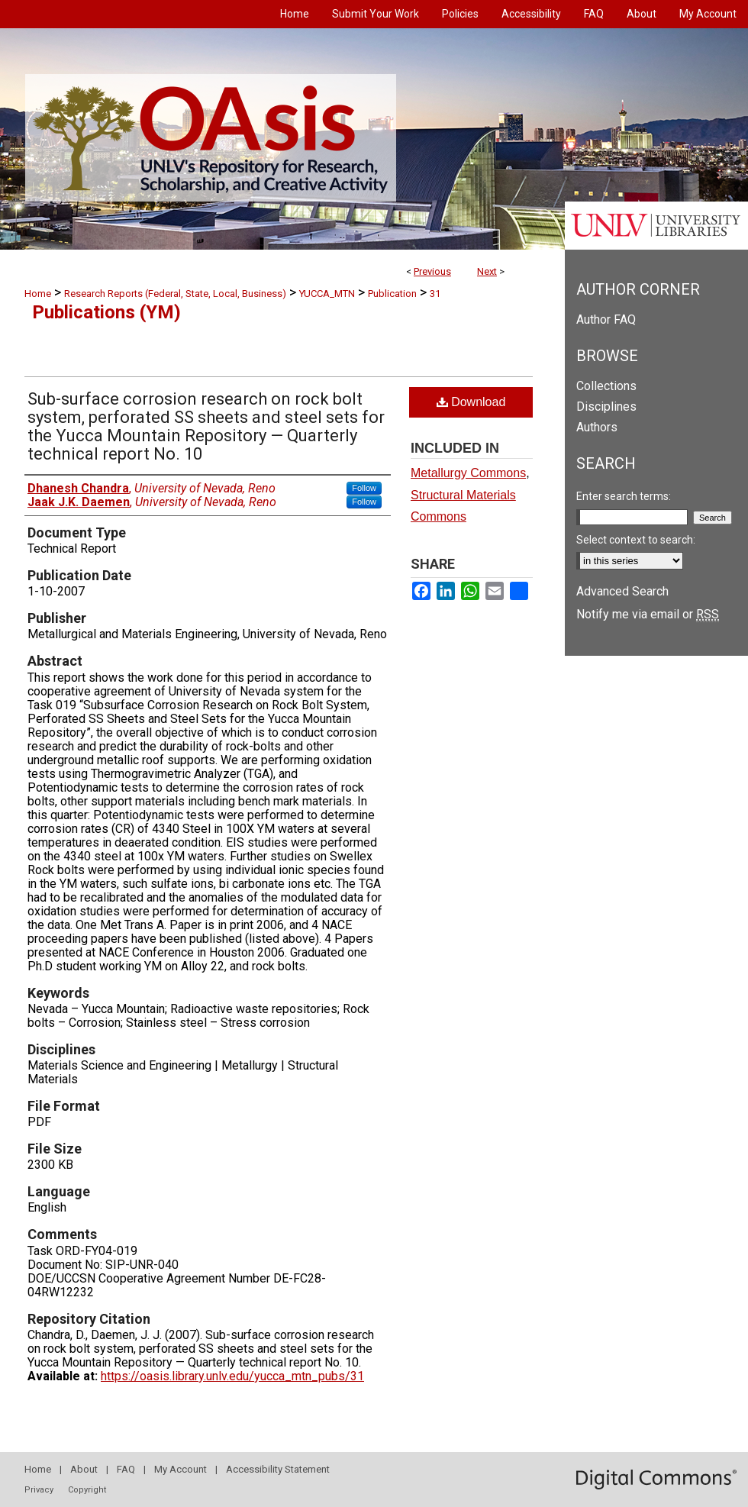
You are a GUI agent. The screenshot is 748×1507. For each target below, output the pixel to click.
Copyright (87, 1490)
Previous (432, 271)
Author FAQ (606, 319)
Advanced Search (622, 591)
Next (487, 271)
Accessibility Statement (278, 1469)
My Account (180, 1469)
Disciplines (606, 406)
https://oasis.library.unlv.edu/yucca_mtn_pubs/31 (232, 1376)
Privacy (38, 1490)
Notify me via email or (647, 614)
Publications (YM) (106, 312)
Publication (392, 293)
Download (471, 401)
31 (435, 293)
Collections (606, 386)
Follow (364, 487)
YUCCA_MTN (327, 293)
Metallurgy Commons (468, 472)
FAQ (126, 1469)
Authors (596, 427)
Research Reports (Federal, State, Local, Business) (175, 293)
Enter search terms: (623, 496)
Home (37, 293)
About (84, 1469)
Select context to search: (635, 540)
